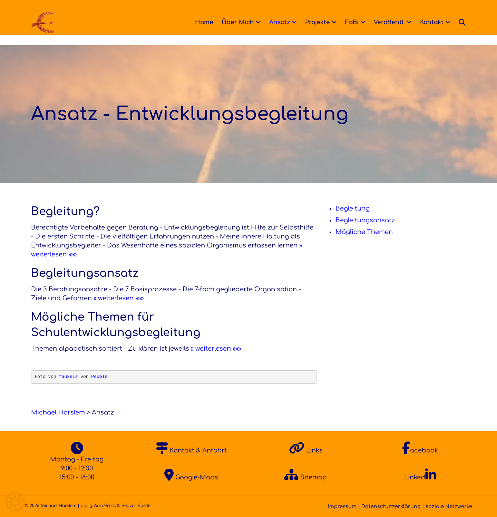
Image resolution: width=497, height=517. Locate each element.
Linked (420, 477)
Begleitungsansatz (84, 273)
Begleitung (352, 208)
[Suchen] (466, 22)
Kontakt (438, 22)
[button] (15, 502)
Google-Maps (191, 477)
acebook (420, 450)
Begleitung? (65, 211)
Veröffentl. (395, 22)
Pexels (99, 376)
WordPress (105, 505)
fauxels (68, 376)
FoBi (358, 22)
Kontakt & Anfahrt (191, 450)
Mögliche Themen (364, 231)
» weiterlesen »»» (119, 298)
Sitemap (305, 477)
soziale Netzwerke (449, 506)
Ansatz (286, 22)
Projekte (324, 22)
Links (306, 450)
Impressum (342, 506)
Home (211, 22)
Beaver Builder (137, 505)
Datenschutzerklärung (391, 506)
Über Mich (244, 22)
